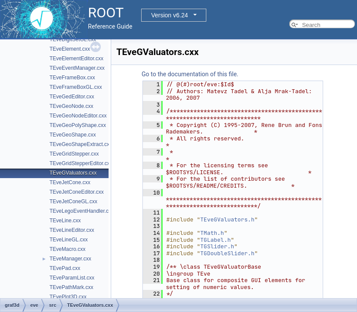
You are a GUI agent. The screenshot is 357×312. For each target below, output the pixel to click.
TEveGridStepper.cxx (74, 154)
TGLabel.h (215, 240)
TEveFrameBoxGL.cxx (76, 87)
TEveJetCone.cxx (70, 182)
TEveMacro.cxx (68, 249)
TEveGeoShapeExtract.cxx (81, 144)
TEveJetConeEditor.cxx (77, 192)
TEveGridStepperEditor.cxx (81, 163)
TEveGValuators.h (227, 219)
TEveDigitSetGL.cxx (73, 39)
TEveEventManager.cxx (77, 68)
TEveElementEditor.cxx (76, 58)
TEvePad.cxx (65, 268)
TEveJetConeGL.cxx (73, 201)
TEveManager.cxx (70, 259)
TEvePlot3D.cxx (68, 297)
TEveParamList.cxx (72, 278)
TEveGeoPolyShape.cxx (78, 125)
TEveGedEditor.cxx (72, 97)
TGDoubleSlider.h (227, 253)
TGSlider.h (217, 246)
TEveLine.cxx (65, 221)
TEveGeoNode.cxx (71, 106)
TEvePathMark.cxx (71, 287)
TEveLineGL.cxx (69, 240)
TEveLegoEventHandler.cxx (82, 211)
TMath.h (212, 233)
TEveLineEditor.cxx (72, 230)
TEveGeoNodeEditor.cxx (78, 116)
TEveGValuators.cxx (73, 173)
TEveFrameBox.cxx (72, 78)
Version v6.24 (169, 15)
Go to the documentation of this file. (190, 74)
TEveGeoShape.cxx (73, 135)
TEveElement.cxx (70, 49)
